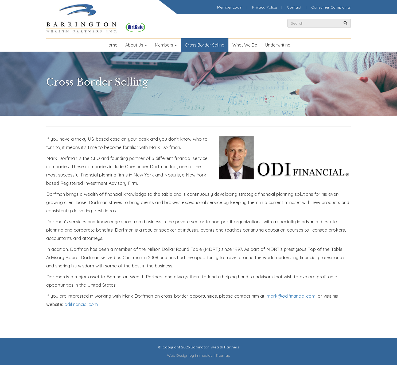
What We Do (244, 45)
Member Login (229, 7)
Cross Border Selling (204, 45)
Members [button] (166, 45)
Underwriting (277, 45)
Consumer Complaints (331, 7)
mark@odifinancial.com (291, 296)
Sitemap (223, 355)
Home (111, 45)
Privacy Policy (264, 7)
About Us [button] (136, 45)
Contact (294, 7)
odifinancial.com (81, 304)
